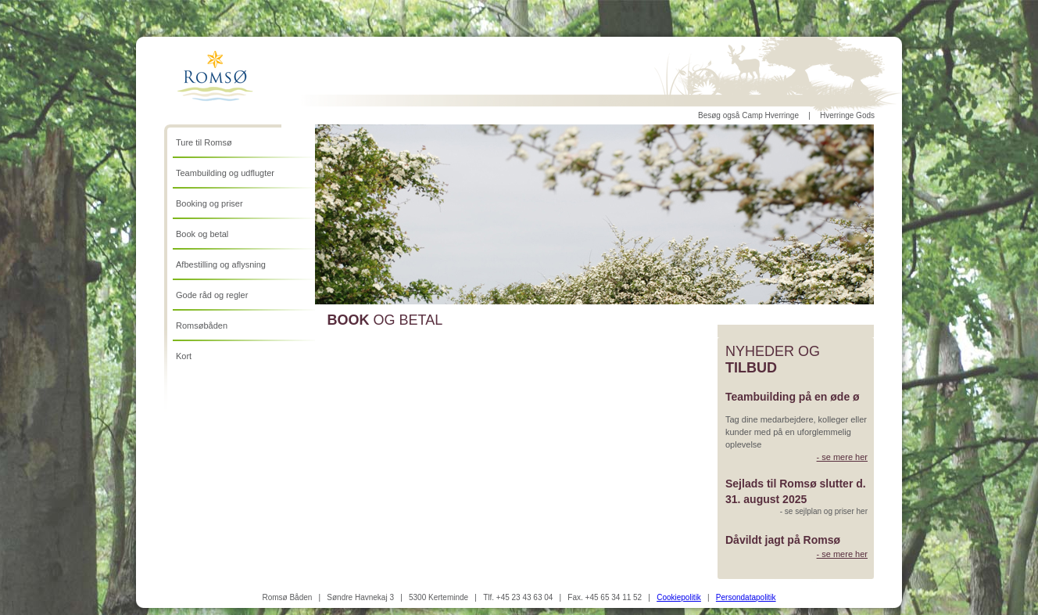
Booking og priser (209, 203)
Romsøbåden (201, 325)
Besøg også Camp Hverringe (748, 115)
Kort (183, 356)
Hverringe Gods (847, 115)
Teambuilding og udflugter (225, 173)
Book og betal (202, 234)
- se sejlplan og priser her (824, 511)
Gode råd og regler (212, 295)
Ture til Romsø (204, 142)
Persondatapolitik (746, 597)
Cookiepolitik (679, 597)
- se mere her (842, 457)
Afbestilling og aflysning (221, 264)
